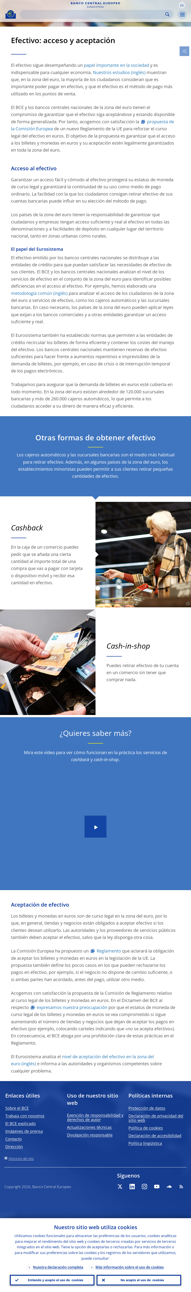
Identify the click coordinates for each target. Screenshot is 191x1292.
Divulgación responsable (90, 1135)
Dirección (14, 1146)
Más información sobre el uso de (130, 1267)
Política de (145, 1127)
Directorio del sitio (21, 1158)
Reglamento (109, 951)
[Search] (93, 14)
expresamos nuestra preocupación (72, 1007)
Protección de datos (146, 1108)
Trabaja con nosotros (25, 1115)
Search (167, 14)
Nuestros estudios (111, 72)
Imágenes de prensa (24, 1131)
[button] (182, 5)
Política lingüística (145, 1143)
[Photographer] (187, 603)
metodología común (31, 293)
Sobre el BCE (17, 1108)
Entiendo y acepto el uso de (55, 1280)
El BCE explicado (20, 1123)
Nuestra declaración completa (58, 1267)
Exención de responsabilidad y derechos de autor (95, 1117)
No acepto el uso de (142, 1280)
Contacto (13, 1138)
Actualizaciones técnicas (89, 1127)
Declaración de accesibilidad (154, 1135)
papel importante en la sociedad (116, 65)
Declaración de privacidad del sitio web (155, 1118)
